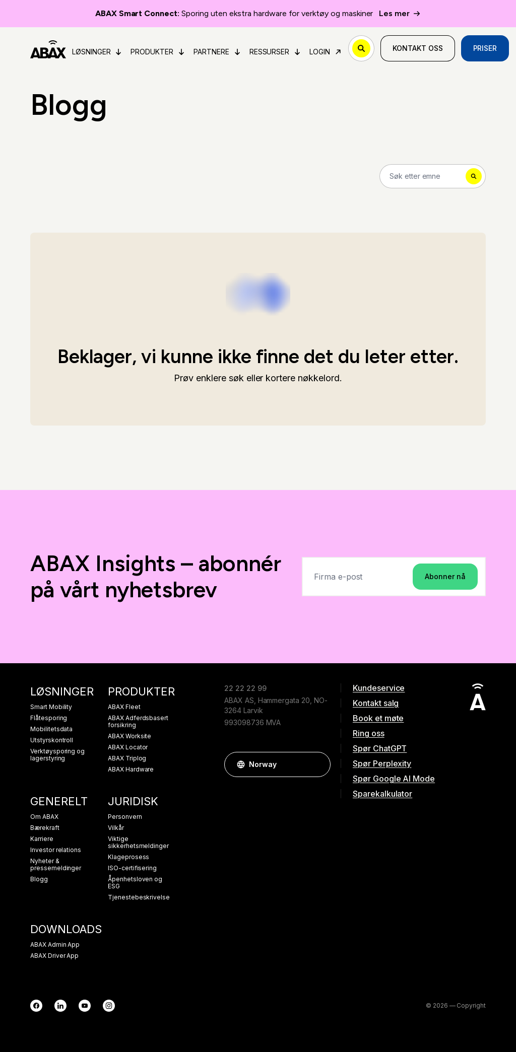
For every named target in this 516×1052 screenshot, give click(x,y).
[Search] (432, 176)
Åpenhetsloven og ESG (135, 883)
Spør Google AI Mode (394, 778)
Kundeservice (379, 687)
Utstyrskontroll (51, 740)
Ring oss (368, 733)
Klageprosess (128, 857)
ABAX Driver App (54, 955)
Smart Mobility (51, 707)
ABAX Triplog (127, 758)
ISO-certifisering (132, 868)
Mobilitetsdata (51, 729)
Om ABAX (44, 816)
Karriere (41, 839)
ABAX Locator (128, 747)
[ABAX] (48, 48)
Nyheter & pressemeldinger (55, 865)
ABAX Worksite (129, 736)
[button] (318, 764)
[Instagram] (109, 1006)
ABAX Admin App (55, 944)
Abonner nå (445, 576)
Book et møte (378, 718)
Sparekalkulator (382, 793)
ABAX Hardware (131, 769)
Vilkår (116, 827)
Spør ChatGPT (380, 748)
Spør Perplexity (382, 763)
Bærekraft (44, 827)
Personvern (125, 816)
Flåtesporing (48, 718)
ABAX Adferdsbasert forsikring (138, 722)
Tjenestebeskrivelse (139, 897)
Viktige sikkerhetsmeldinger (138, 842)
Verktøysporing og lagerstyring (57, 755)
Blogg (39, 879)
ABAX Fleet (124, 707)
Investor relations (55, 850)
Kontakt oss (417, 48)
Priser (485, 48)
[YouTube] (85, 1006)
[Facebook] (36, 1006)
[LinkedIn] (60, 1006)
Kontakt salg (376, 703)
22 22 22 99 (245, 688)
